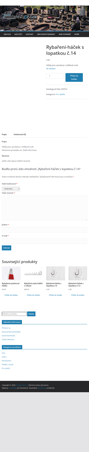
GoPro (4, 417)
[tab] (4, 195)
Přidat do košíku (30, 164)
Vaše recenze (8, 252)
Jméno (5, 284)
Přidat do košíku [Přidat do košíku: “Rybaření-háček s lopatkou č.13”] (77, 355)
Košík (76, 34)
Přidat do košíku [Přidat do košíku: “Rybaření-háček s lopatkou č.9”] (55, 355)
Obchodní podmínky (46, 34)
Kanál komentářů (8, 395)
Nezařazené (6, 420)
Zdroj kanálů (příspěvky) (11, 391)
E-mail (5, 295)
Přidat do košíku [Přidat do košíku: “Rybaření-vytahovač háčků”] (11, 355)
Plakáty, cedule (7, 424)
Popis (4, 194)
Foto (3, 413)
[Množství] (10, 162)
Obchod (7, 34)
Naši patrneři (65, 34)
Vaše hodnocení (9, 243)
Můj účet (18, 34)
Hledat (31, 373)
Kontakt (29, 34)
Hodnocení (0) (20, 194)
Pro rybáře (16, 181)
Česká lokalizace (8, 399)
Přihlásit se (6, 388)
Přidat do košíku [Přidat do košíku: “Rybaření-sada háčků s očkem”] (33, 355)
